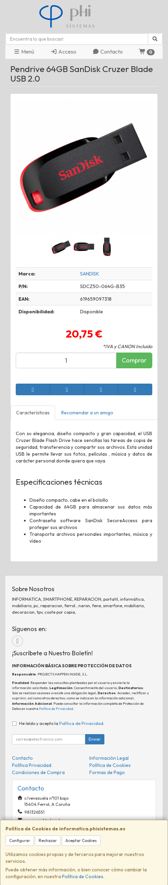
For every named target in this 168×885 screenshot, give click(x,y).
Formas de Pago (107, 772)
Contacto (107, 51)
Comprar (134, 360)
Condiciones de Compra (38, 772)
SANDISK (89, 274)
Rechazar (48, 840)
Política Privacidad (31, 765)
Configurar (19, 840)
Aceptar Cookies (81, 840)
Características (33, 413)
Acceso (63, 51)
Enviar (95, 739)
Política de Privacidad (56, 708)
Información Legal (109, 758)
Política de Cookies (82, 876)
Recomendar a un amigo (87, 413)
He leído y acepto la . (61, 723)
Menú (23, 51)
